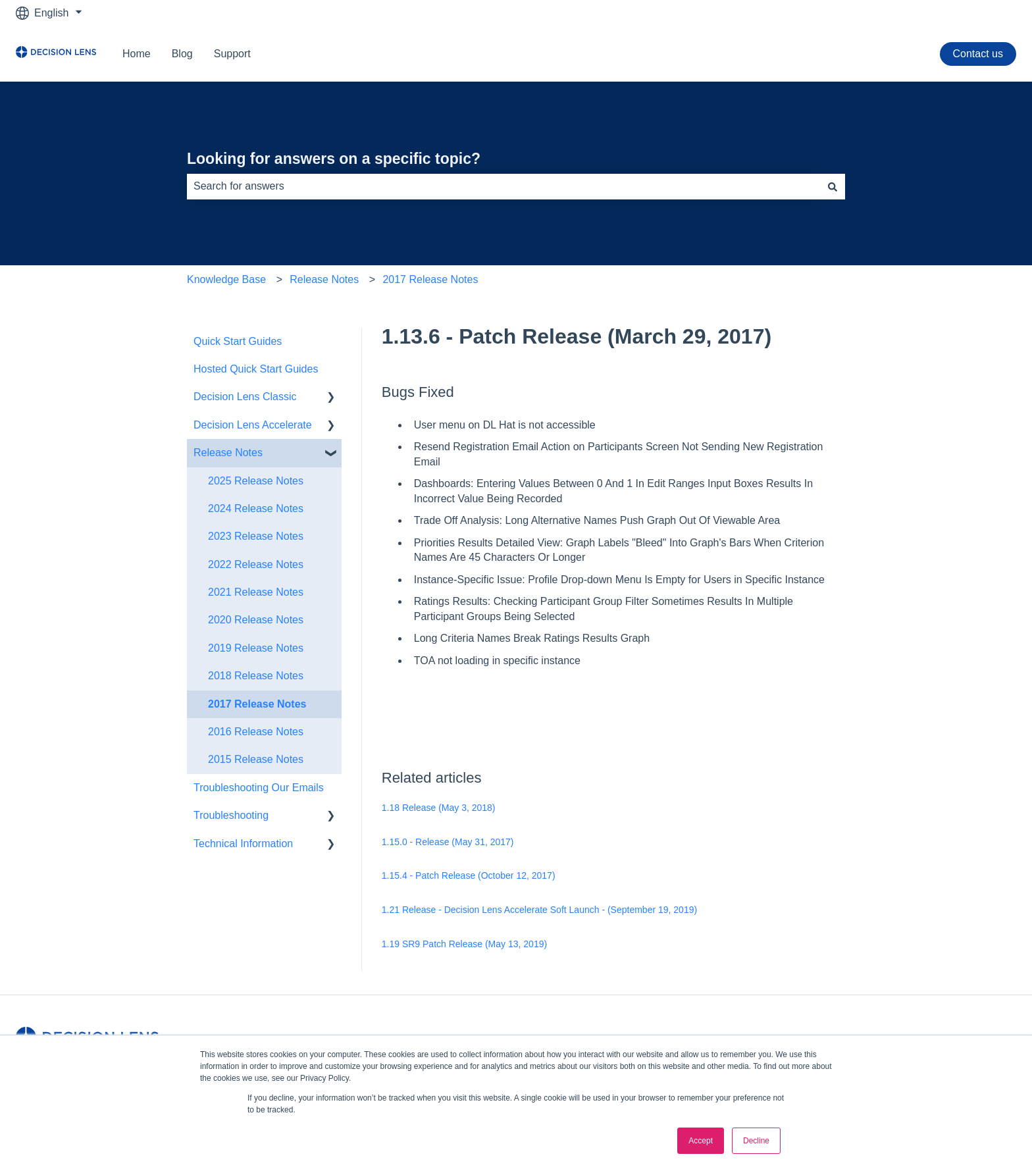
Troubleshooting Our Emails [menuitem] (259, 787)
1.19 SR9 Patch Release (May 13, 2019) (464, 944)
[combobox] (503, 186)
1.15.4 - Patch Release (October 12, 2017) (468, 875)
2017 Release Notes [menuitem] (257, 704)
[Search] (832, 186)
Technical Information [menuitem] (243, 843)
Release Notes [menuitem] (228, 452)
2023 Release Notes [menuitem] (255, 536)
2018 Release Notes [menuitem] (255, 675)
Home (136, 53)
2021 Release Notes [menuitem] (255, 592)
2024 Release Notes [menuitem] (255, 508)
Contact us (978, 53)
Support (232, 53)
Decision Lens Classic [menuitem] (245, 396)
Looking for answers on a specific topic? (333, 158)
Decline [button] (756, 1140)
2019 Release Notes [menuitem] (255, 648)
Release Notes (324, 279)
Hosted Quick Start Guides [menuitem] (256, 369)
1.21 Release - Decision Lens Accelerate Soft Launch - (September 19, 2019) (539, 909)
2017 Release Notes (430, 279)
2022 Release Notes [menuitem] (255, 564)
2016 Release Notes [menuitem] (255, 731)
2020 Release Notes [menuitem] (255, 619)
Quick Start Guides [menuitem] (238, 341)
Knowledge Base (226, 279)
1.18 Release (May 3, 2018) (439, 807)
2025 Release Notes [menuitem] (255, 480)
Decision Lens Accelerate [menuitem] (253, 424)
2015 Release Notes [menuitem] (255, 759)
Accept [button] (700, 1140)
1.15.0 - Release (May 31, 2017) (448, 842)
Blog (182, 53)
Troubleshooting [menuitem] (231, 815)
